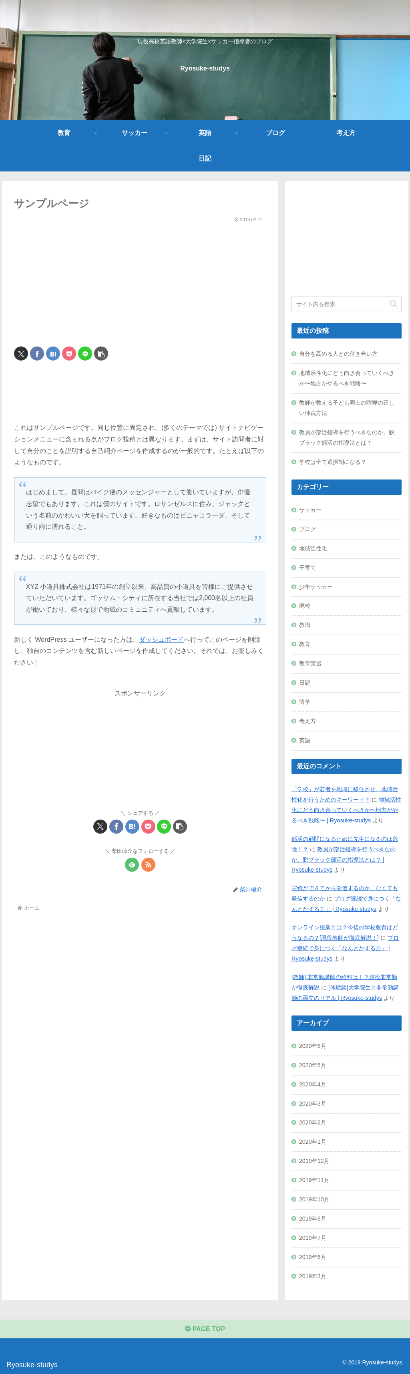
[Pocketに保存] (69, 354)
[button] (101, 354)
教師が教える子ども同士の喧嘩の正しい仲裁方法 (346, 407)
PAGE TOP (205, 1329)
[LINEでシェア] (85, 354)
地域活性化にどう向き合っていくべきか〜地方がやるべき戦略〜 (346, 378)
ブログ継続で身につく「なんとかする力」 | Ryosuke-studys (345, 948)
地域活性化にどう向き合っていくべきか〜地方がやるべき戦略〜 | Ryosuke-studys (346, 810)
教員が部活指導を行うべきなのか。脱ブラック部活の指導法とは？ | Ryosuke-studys (343, 859)
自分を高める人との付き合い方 (338, 354)
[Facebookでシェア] (37, 354)
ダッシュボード (161, 639)
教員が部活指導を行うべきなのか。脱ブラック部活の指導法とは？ (346, 437)
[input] (346, 304)
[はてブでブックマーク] (53, 354)
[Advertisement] (140, 281)
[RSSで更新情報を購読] (148, 865)
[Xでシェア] (21, 354)
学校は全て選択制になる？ (332, 462)
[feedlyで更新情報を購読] (132, 865)
